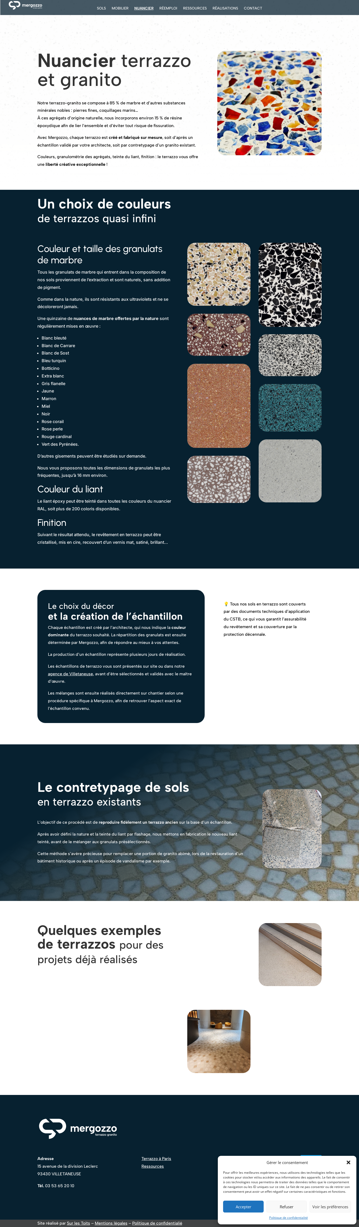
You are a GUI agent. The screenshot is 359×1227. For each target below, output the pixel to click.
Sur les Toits (78, 1223)
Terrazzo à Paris (156, 1158)
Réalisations (225, 9)
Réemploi (168, 9)
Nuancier (144, 9)
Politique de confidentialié (157, 1223)
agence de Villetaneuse (70, 673)
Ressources (195, 9)
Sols (101, 9)
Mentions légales (111, 1223)
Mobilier (120, 9)
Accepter (243, 1206)
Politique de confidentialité (288, 1217)
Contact (253, 9)
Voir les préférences (330, 1206)
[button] (348, 1162)
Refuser (286, 1206)
